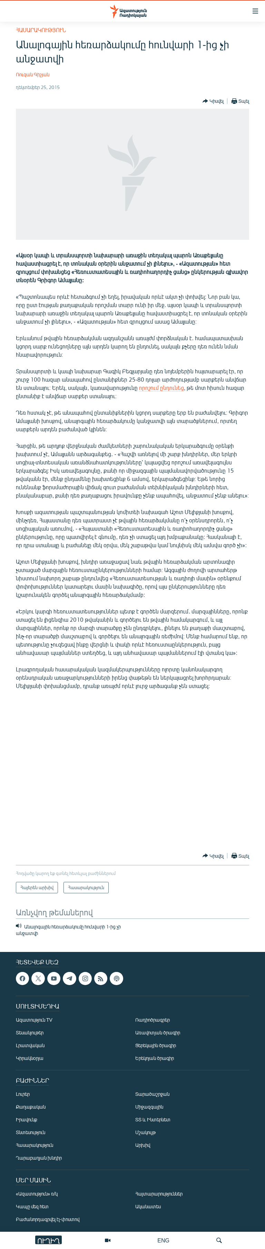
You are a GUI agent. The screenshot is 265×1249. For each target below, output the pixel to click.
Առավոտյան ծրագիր (157, 1032)
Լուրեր (23, 1094)
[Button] (213, 101)
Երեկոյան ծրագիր (154, 1058)
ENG (163, 1240)
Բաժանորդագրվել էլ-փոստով (47, 1219)
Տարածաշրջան (152, 1094)
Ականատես (148, 1206)
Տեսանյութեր (29, 1032)
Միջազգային (149, 1107)
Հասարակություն (41, 30)
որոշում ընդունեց (161, 387)
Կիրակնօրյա (29, 1058)
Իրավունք (26, 1119)
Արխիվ (142, 1145)
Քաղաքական (31, 1107)
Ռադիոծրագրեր (152, 1020)
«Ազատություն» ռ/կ (37, 1194)
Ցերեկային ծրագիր (155, 1045)
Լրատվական (30, 1045)
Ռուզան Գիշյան (32, 74)
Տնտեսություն (30, 1132)
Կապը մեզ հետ (32, 1206)
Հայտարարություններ (159, 1194)
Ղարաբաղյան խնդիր (39, 1158)
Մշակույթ (145, 1132)
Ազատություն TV (34, 1020)
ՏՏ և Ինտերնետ (152, 1119)
